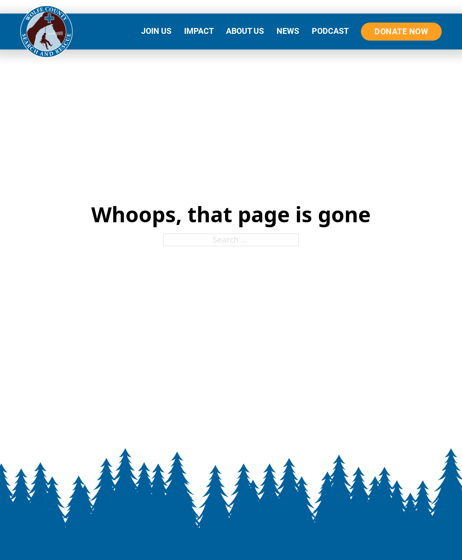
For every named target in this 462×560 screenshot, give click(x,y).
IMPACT (199, 31)
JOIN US (156, 31)
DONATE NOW (401, 32)
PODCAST (330, 31)
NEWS (288, 31)
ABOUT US (245, 31)
